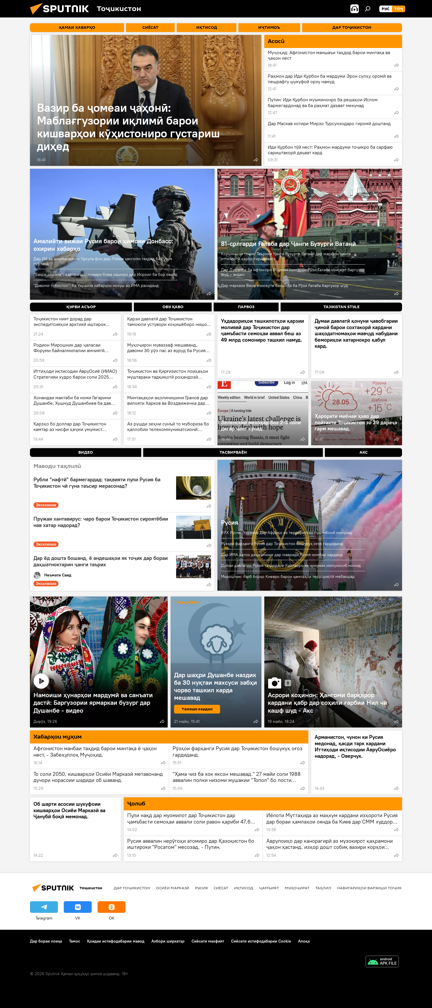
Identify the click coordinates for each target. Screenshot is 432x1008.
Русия (229, 522)
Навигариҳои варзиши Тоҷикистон (376, 887)
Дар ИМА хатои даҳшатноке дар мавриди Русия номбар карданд (282, 554)
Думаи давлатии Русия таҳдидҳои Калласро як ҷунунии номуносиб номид (291, 565)
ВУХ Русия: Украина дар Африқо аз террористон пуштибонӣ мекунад (286, 532)
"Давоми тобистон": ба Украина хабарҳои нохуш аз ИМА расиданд (96, 285)
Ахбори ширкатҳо (168, 941)
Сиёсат (221, 887)
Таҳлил (323, 887)
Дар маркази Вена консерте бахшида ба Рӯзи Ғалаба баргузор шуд (284, 285)
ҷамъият (269, 887)
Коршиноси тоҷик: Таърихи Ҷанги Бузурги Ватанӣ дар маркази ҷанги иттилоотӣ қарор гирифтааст (286, 256)
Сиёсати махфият (208, 941)
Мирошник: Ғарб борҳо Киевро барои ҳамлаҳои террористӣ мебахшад (288, 576)
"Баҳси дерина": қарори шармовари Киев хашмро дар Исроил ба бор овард (105, 274)
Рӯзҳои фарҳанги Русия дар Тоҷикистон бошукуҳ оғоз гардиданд (282, 543)
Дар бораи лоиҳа (46, 941)
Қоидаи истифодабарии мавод (115, 941)
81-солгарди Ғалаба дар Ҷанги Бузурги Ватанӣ (288, 243)
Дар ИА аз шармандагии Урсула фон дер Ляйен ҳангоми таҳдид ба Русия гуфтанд (102, 261)
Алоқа (304, 941)
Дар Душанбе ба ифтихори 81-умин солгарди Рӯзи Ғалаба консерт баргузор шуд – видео (293, 272)
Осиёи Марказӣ (172, 887)
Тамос (74, 941)
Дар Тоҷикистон (132, 887)
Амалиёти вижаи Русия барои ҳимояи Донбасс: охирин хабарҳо (103, 244)
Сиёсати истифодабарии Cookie (261, 941)
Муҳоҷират (297, 887)
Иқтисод (243, 887)
